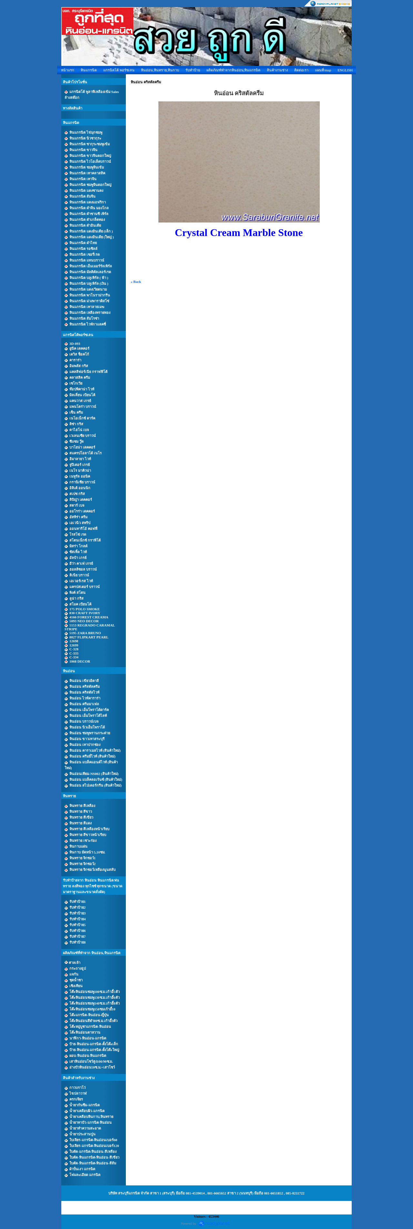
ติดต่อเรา (301, 70)
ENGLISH (345, 70)
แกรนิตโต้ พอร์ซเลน (119, 70)
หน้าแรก (67, 70)
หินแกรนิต (89, 70)
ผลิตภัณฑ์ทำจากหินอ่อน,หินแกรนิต (233, 70)
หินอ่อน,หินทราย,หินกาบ (160, 70)
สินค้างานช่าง (277, 70)
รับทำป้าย (193, 70)
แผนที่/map (323, 70)
